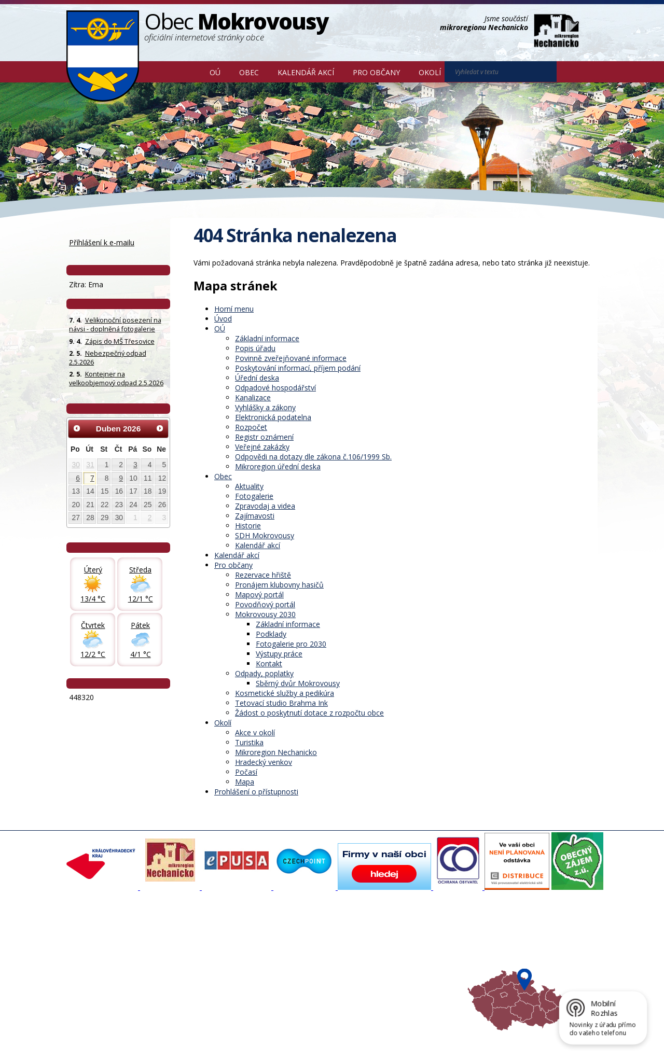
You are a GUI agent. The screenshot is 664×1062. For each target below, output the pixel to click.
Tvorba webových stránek (149, 1047)
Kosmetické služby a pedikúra (284, 693)
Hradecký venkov (263, 762)
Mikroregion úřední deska (278, 466)
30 (76, 464)
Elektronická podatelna (273, 417)
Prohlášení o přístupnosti (256, 791)
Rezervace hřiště (263, 575)
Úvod (185, 71)
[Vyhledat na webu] (571, 72)
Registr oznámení (264, 437)
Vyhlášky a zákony (265, 407)
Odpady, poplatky (264, 673)
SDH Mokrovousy (264, 535)
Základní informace (267, 338)
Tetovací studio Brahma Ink (281, 703)
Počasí (246, 772)
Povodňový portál (265, 604)
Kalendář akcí (306, 72)
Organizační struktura (106, 947)
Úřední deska (257, 378)
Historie (248, 525)
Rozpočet (251, 427)
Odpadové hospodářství (275, 388)
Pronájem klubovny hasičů (279, 585)
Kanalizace (253, 397)
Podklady (271, 634)
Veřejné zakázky (262, 447)
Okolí (430, 72)
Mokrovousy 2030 (265, 614)
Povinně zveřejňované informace (291, 358)
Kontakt (269, 663)
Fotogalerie (254, 496)
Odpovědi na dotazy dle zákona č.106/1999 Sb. (313, 457)
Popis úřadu (255, 348)
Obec (249, 72)
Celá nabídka (93, 984)
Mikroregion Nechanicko (276, 752)
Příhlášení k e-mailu (101, 242)
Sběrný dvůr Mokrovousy (298, 683)
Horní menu (234, 309)
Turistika (249, 742)
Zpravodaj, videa (197, 956)
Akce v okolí (255, 732)
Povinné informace (101, 956)
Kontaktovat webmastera (175, 1037)
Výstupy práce (279, 654)
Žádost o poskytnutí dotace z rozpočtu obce (309, 713)
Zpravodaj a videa (265, 506)
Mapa (244, 782)
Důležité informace (297, 966)
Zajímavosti (254, 516)
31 (90, 464)
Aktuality (249, 486)
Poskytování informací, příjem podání (298, 368)
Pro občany (376, 72)
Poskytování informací (107, 966)
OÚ (215, 72)
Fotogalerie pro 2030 (291, 644)
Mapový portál (259, 594)
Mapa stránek (240, 1037)
